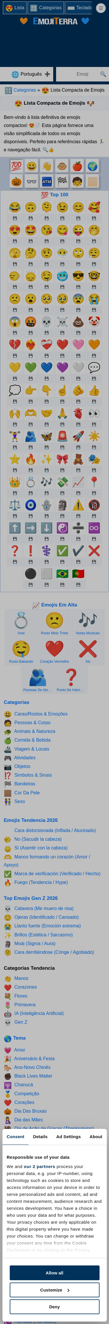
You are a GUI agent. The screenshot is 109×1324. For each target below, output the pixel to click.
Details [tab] (40, 1136)
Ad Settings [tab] (68, 1136)
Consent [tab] (15, 1136)
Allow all (54, 1272)
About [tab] (96, 1136)
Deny (54, 1306)
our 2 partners (39, 1166)
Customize (54, 1289)
